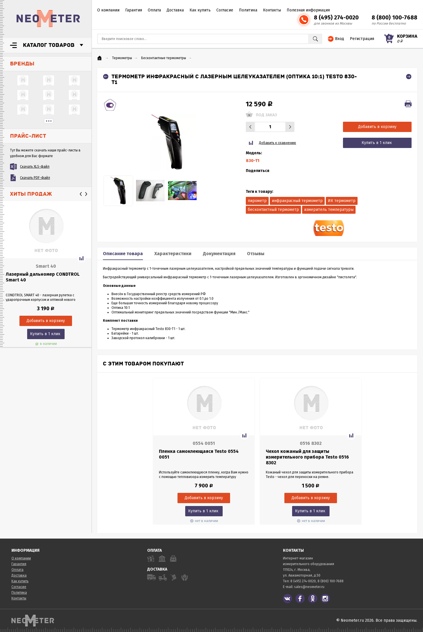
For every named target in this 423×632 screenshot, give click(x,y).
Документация (219, 253)
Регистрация (362, 38)
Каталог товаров (49, 45)
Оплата (154, 10)
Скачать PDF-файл (35, 178)
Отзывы (255, 253)
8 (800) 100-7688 (394, 17)
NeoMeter (48, 18)
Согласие (224, 10)
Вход (339, 38)
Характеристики (172, 253)
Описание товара (123, 253)
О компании (108, 10)
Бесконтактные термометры (163, 58)
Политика (248, 10)
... (48, 121)
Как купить (200, 10)
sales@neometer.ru (309, 587)
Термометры (122, 58)
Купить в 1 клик (45, 333)
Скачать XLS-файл (34, 167)
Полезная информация (308, 10)
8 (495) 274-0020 (336, 17)
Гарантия (133, 10)
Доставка (175, 10)
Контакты (272, 10)
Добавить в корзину (377, 126)
